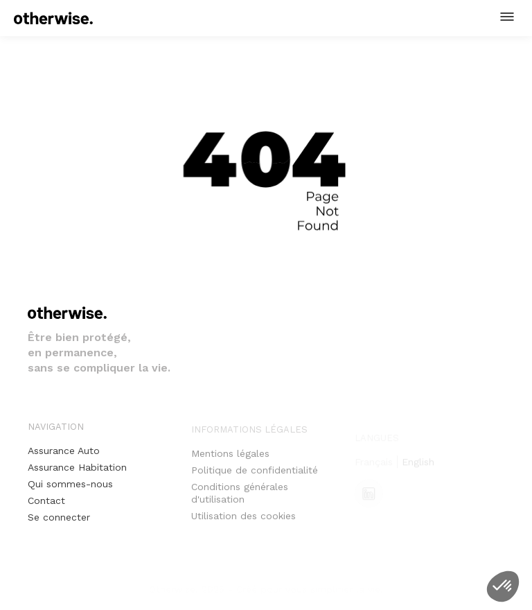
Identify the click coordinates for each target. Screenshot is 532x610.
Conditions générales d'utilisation (239, 498)
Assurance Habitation (77, 467)
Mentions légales (230, 458)
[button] (507, 16)
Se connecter (59, 517)
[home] (53, 18)
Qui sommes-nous (70, 483)
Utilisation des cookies (243, 521)
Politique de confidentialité (254, 475)
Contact (46, 500)
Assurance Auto (64, 450)
